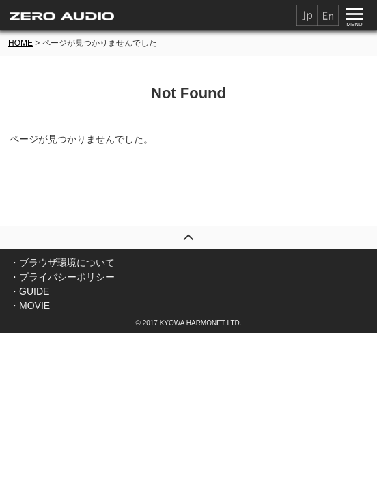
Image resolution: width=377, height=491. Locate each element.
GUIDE (34, 291)
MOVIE (34, 305)
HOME (20, 43)
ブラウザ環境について (67, 262)
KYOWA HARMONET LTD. (201, 323)
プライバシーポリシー (67, 276)
